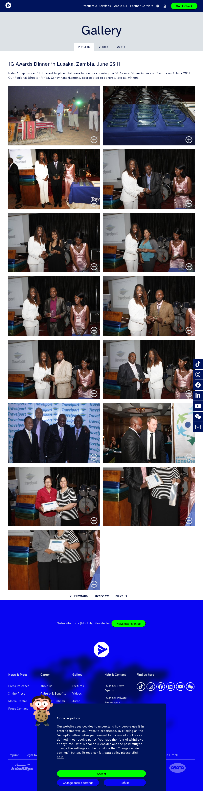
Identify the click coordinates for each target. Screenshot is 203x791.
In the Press (16, 693)
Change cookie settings (78, 783)
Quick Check (184, 6)
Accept (101, 774)
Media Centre (17, 701)
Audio (121, 47)
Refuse (125, 783)
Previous (80, 596)
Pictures (84, 47)
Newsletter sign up (129, 624)
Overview (102, 596)
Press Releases (18, 686)
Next (120, 596)
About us (46, 686)
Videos (103, 47)
